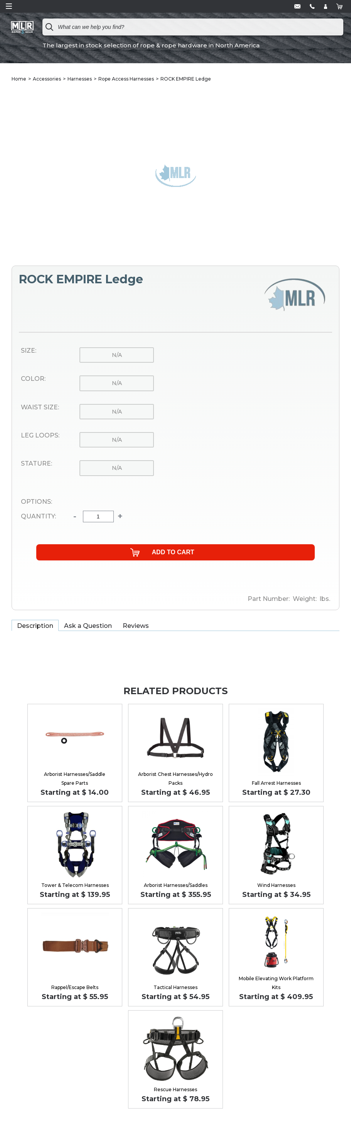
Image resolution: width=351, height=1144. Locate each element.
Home (19, 79)
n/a (117, 355)
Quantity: (38, 516)
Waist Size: (40, 407)
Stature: (36, 463)
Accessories (47, 79)
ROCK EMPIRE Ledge (185, 79)
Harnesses (80, 79)
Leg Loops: (40, 435)
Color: (33, 378)
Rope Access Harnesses (126, 79)
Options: (36, 501)
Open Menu (9, 6)
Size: (28, 350)
